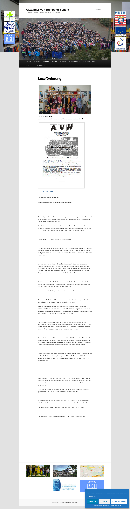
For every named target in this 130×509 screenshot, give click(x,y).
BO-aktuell (37, 61)
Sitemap (28, 65)
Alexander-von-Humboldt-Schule (47, 9)
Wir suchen (63, 61)
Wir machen (46, 61)
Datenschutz (106, 505)
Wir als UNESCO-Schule (89, 61)
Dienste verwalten (92, 496)
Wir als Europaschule (74, 61)
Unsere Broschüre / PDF (45, 192)
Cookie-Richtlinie (98, 505)
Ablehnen (104, 501)
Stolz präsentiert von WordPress (68, 502)
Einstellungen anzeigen (119, 501)
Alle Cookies (92, 501)
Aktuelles (28, 61)
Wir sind (54, 61)
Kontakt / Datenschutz (115, 505)
